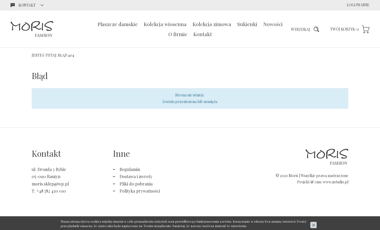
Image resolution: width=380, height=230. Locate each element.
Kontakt (202, 34)
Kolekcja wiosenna (165, 24)
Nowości (273, 24)
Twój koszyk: (344, 29)
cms (318, 181)
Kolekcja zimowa (212, 24)
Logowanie (358, 4)
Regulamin (130, 169)
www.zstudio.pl (335, 181)
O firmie (177, 34)
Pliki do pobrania (136, 184)
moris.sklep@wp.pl (50, 184)
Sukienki (247, 24)
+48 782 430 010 (51, 191)
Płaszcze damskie (118, 24)
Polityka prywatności (140, 191)
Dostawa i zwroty (136, 176)
